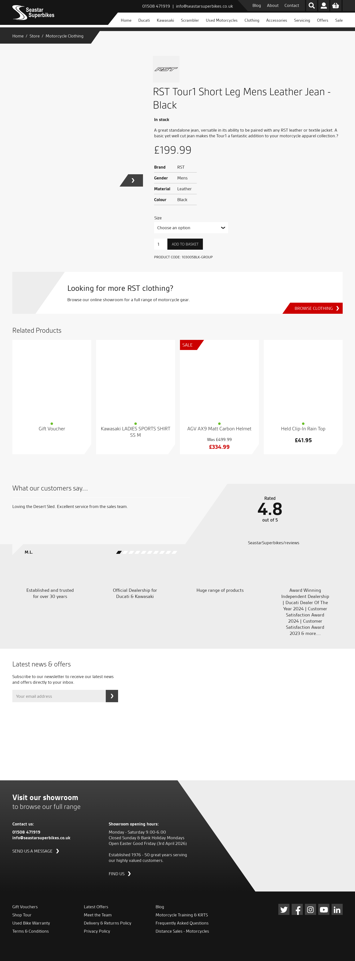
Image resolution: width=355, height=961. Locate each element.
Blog (256, 5)
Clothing (252, 20)
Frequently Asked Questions (182, 923)
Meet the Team (98, 915)
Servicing (302, 20)
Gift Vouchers (25, 906)
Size (158, 218)
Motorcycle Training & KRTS (182, 915)
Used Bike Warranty (31, 923)
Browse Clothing (311, 308)
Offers (322, 20)
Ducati (144, 20)
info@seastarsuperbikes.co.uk (204, 6)
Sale (339, 20)
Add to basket (185, 244)
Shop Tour (22, 915)
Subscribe (112, 696)
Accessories (276, 20)
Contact (291, 5)
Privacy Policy (97, 931)
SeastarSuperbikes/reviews (273, 542)
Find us (116, 873)
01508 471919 (156, 6)
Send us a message (32, 851)
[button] (135, 180)
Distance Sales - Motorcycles (182, 931)
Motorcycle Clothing (65, 36)
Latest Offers (96, 906)
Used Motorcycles (222, 20)
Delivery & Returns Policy (107, 923)
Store (35, 36)
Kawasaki (165, 20)
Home (126, 20)
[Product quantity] (160, 244)
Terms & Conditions (30, 931)
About (273, 5)
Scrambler (190, 20)
